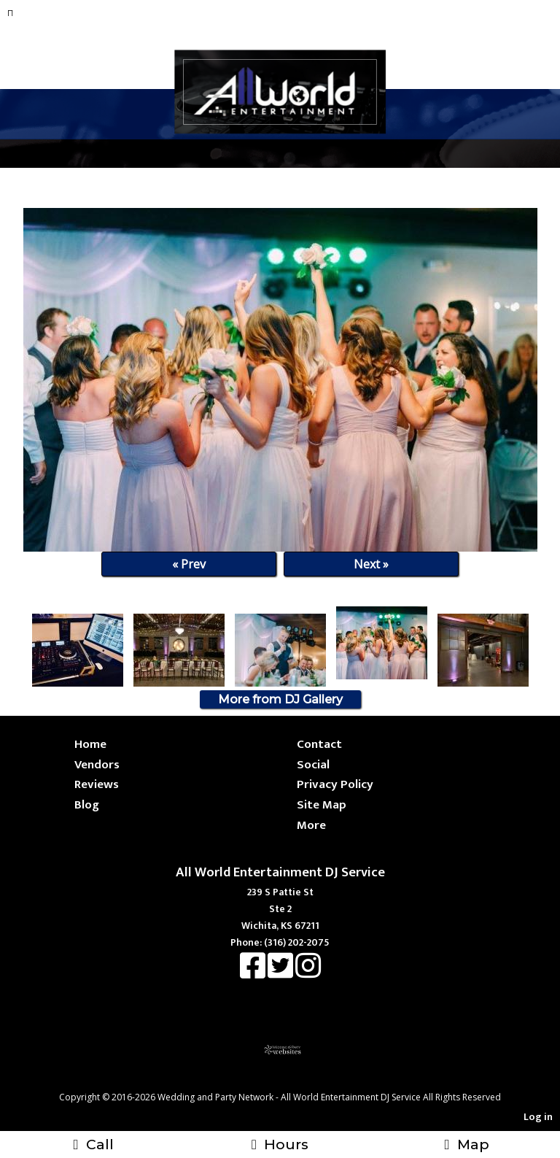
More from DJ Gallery (280, 699)
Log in (538, 1117)
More (311, 824)
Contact (319, 743)
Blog (86, 804)
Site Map (321, 804)
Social (313, 764)
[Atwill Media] (293, 1081)
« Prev (189, 564)
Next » (371, 564)
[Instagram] (308, 973)
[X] (281, 973)
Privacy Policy (335, 784)
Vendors (97, 764)
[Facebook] (254, 973)
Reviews (96, 784)
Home (90, 743)
